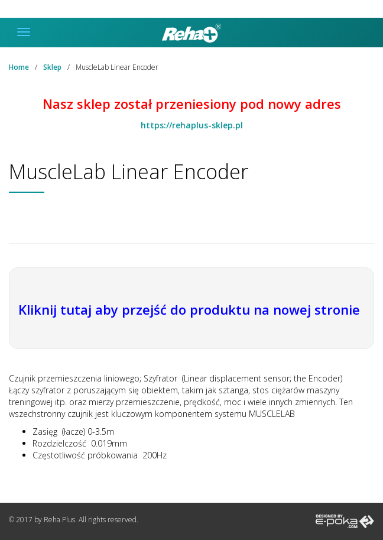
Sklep (52, 67)
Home (19, 67)
